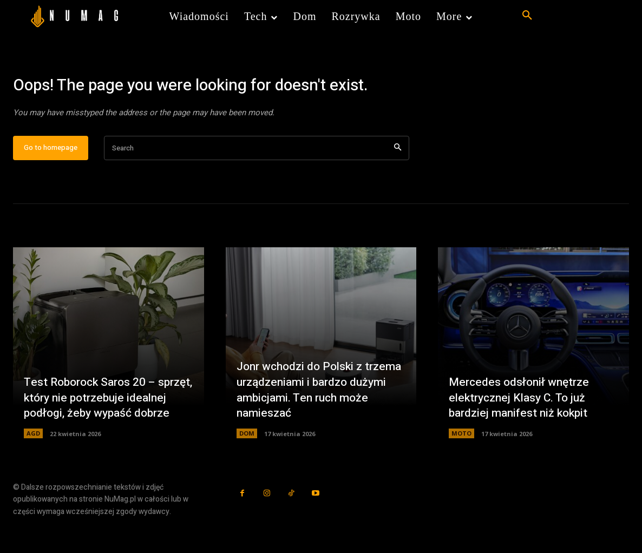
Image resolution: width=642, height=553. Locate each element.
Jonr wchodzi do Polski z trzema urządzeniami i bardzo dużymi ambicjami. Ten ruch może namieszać (316, 424)
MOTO (461, 468)
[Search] (397, 183)
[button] (527, 16)
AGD (33, 468)
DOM (246, 468)
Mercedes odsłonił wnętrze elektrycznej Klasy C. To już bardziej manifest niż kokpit (522, 432)
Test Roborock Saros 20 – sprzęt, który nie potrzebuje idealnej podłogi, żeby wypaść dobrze (102, 424)
